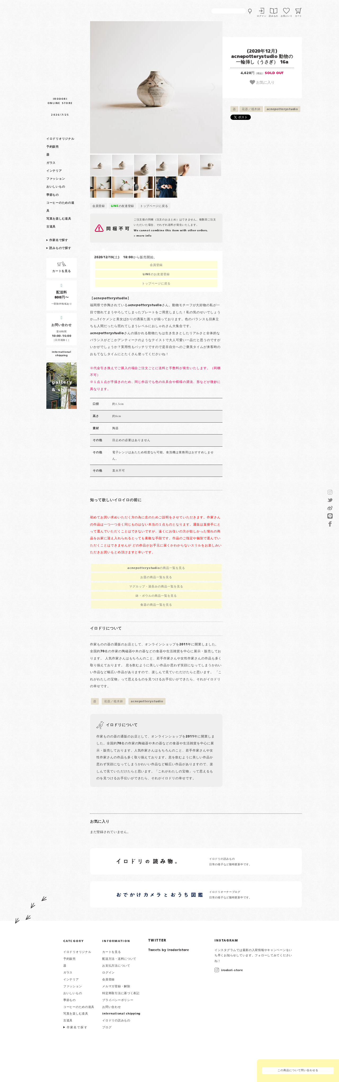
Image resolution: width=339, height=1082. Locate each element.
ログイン (261, 16)
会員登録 (98, 206)
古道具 (51, 226)
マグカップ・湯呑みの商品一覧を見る (156, 586)
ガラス (51, 163)
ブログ (106, 1027)
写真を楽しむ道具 (58, 219)
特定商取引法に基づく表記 (121, 993)
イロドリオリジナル (60, 139)
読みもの (273, 16)
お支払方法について (116, 966)
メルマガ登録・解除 (116, 986)
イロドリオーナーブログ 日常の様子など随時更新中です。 (230, 895)
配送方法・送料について (119, 959)
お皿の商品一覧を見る (156, 577)
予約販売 (52, 147)
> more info (143, 236)
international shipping (121, 1013)
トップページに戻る (154, 206)
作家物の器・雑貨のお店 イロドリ (60, 48)
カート (298, 16)
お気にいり (286, 16)
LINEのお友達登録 (156, 274)
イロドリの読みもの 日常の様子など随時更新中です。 (230, 862)
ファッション (55, 179)
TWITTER (157, 940)
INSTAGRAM (226, 940)
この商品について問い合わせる (298, 1070)
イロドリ (45, 952)
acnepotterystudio (282, 109)
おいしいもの (55, 186)
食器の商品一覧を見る (156, 605)
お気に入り (262, 82)
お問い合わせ (111, 1007)
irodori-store (232, 970)
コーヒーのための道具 (78, 1007)
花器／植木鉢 (251, 109)
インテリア (54, 171)
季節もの (52, 195)
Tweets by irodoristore (168, 950)
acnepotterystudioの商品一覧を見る (156, 568)
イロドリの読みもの (116, 1020)
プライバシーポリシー (117, 1000)
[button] (123, 87)
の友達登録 (122, 206)
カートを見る (111, 952)
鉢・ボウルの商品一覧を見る (156, 596)
